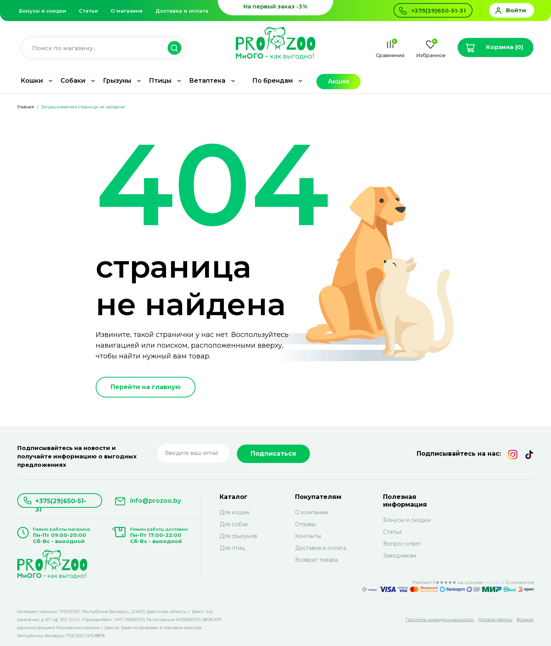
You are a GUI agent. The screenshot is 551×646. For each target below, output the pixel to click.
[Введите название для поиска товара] (100, 48)
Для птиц (232, 548)
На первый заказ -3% (275, 6)
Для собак (234, 524)
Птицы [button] (160, 80)
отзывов (494, 582)
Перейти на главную (146, 387)
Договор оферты (495, 619)
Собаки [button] (72, 80)
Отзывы (305, 524)
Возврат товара (316, 559)
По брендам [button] (272, 80)
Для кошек (235, 512)
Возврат (525, 619)
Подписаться (273, 453)
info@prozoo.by (155, 500)
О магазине (127, 11)
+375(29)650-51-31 (60, 502)
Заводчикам (399, 555)
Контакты (308, 536)
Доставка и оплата (182, 11)
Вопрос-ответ (402, 543)
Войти (516, 10)
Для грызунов (238, 536)
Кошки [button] (32, 80)
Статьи (88, 11)
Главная (25, 107)
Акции (338, 81)
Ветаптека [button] (207, 80)
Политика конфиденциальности (440, 619)
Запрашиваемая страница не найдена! (83, 107)
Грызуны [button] (117, 80)
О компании (311, 512)
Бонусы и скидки (42, 11)
